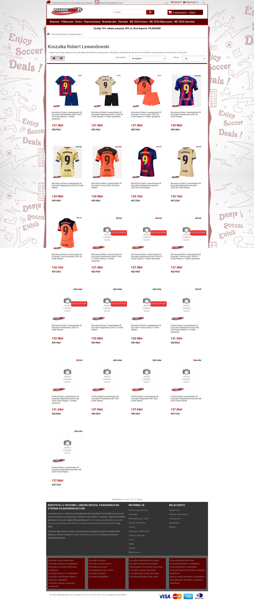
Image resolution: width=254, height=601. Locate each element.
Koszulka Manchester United (71, 523)
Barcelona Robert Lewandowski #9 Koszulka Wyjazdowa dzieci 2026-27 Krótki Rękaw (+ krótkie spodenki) (147, 256)
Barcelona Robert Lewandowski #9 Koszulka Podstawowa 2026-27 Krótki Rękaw (67, 328)
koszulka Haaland (97, 573)
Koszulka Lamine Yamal (100, 563)
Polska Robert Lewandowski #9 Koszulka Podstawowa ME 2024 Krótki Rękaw (105, 399)
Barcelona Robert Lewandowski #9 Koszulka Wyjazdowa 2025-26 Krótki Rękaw (67, 185)
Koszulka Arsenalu (93, 523)
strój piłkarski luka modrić (101, 570)
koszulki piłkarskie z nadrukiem (185, 563)
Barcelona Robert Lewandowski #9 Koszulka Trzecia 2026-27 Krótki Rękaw (146, 328)
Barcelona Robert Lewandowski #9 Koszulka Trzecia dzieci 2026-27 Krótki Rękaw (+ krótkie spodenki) (186, 256)
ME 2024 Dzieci (139, 21)
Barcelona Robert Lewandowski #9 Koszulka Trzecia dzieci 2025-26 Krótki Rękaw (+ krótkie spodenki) (146, 114)
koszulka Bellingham (98, 576)
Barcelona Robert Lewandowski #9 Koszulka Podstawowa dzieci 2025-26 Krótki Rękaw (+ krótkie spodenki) (67, 115)
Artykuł (172, 527)
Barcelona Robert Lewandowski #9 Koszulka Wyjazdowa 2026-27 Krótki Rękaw (107, 328)
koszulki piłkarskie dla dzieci (85, 534)
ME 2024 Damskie (184, 21)
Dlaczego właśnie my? (139, 531)
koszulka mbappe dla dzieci (142, 570)
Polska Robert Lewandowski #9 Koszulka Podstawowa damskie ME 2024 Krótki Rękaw (186, 399)
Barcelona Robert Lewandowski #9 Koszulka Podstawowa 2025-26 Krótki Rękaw (186, 114)
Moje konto (174, 510)
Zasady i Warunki (137, 535)
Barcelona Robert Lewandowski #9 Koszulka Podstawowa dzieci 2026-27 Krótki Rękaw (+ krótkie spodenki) (106, 257)
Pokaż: (176, 57)
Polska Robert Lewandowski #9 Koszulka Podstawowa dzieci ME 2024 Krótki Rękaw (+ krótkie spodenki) (185, 329)
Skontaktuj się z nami (139, 518)
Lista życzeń (175, 518)
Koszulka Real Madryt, (102, 520)
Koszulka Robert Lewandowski (66, 34)
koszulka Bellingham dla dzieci (143, 576)
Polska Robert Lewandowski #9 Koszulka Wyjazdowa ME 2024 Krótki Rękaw (144, 399)
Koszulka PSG (109, 523)
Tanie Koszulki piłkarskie (94, 595)
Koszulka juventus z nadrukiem (63, 563)
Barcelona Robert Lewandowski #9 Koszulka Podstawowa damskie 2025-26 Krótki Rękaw (146, 185)
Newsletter (174, 523)
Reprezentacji (92, 21)
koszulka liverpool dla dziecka (143, 563)
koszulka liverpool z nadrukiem (63, 573)
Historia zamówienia (178, 514)
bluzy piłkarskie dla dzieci (182, 560)
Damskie (123, 21)
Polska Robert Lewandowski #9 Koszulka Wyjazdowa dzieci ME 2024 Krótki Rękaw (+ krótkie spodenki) (65, 400)
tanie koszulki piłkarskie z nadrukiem (187, 576)
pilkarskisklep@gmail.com (109, 3)
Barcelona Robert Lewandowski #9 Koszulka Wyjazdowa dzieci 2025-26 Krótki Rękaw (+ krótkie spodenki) (107, 114)
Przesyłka (133, 514)
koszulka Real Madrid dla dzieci (144, 560)
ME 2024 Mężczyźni (161, 21)
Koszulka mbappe (97, 560)
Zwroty (132, 527)
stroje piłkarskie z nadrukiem (183, 567)
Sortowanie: (121, 57)
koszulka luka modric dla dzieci (144, 573)
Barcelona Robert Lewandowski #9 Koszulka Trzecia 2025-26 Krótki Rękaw (106, 185)
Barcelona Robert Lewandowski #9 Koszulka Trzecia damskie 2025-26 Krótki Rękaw (67, 256)
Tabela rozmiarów (137, 523)
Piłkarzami (67, 21)
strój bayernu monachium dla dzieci (146, 567)
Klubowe (54, 21)
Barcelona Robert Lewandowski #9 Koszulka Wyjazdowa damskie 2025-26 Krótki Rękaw (186, 185)
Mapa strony (134, 552)
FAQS (131, 544)
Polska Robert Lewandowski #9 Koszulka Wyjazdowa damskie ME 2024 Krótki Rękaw (66, 470)
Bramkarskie (109, 21)
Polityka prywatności (138, 510)
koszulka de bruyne (98, 567)
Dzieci (78, 21)
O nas (131, 539)
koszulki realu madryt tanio (61, 560)
